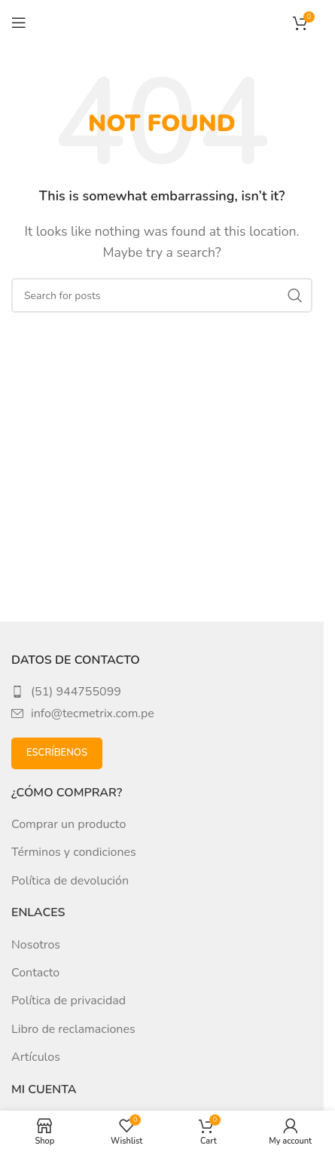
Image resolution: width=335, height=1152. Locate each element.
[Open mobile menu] (19, 23)
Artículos (35, 1057)
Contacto (35, 972)
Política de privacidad (68, 1000)
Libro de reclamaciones (73, 1029)
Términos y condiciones (73, 852)
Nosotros (35, 945)
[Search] (161, 295)
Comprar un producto (68, 824)
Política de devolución (70, 880)
